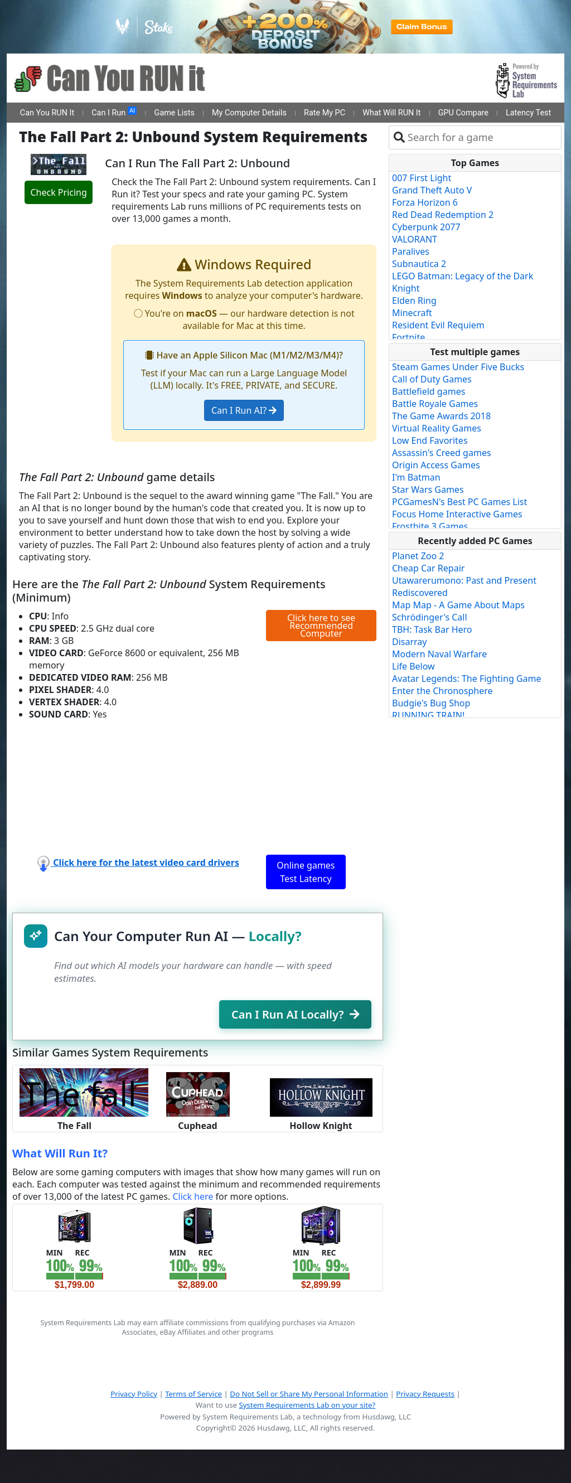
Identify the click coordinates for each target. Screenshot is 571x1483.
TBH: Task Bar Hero (432, 629)
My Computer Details (249, 113)
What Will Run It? (60, 1153)
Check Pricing (58, 192)
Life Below (413, 666)
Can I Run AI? (244, 410)
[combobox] (482, 137)
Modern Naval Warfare (439, 654)
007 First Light (421, 178)
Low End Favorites (430, 440)
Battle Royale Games (435, 404)
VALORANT (414, 239)
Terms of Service (193, 1394)
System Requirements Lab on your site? (307, 1405)
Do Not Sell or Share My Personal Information (309, 1394)
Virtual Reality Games (436, 428)
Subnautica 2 (419, 264)
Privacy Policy (133, 1394)
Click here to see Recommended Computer (321, 625)
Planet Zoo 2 (418, 556)
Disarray (409, 642)
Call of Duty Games (432, 379)
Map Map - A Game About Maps (458, 605)
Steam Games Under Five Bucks (458, 367)
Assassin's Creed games (441, 453)
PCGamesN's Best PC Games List (459, 502)
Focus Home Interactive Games (457, 514)
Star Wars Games (428, 489)
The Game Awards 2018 (441, 416)
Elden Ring (414, 300)
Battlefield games (428, 391)
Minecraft (412, 313)
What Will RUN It (391, 113)
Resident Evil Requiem (438, 325)
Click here (192, 1196)
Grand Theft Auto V (432, 190)
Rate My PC (324, 113)
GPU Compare (463, 113)
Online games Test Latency (306, 872)
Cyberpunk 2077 (426, 227)
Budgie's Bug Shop (431, 703)
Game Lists (174, 113)
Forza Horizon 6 (425, 202)
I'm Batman (416, 477)
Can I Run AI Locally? (295, 1014)
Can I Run (114, 112)
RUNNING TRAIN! (428, 715)
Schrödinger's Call (429, 617)
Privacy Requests (425, 1394)
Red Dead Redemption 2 (442, 215)
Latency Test (528, 113)
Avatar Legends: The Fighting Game (466, 678)
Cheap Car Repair (428, 568)
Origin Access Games (436, 465)
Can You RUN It (47, 113)
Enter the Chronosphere (442, 691)
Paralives (410, 251)
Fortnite (408, 337)
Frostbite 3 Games (430, 526)
